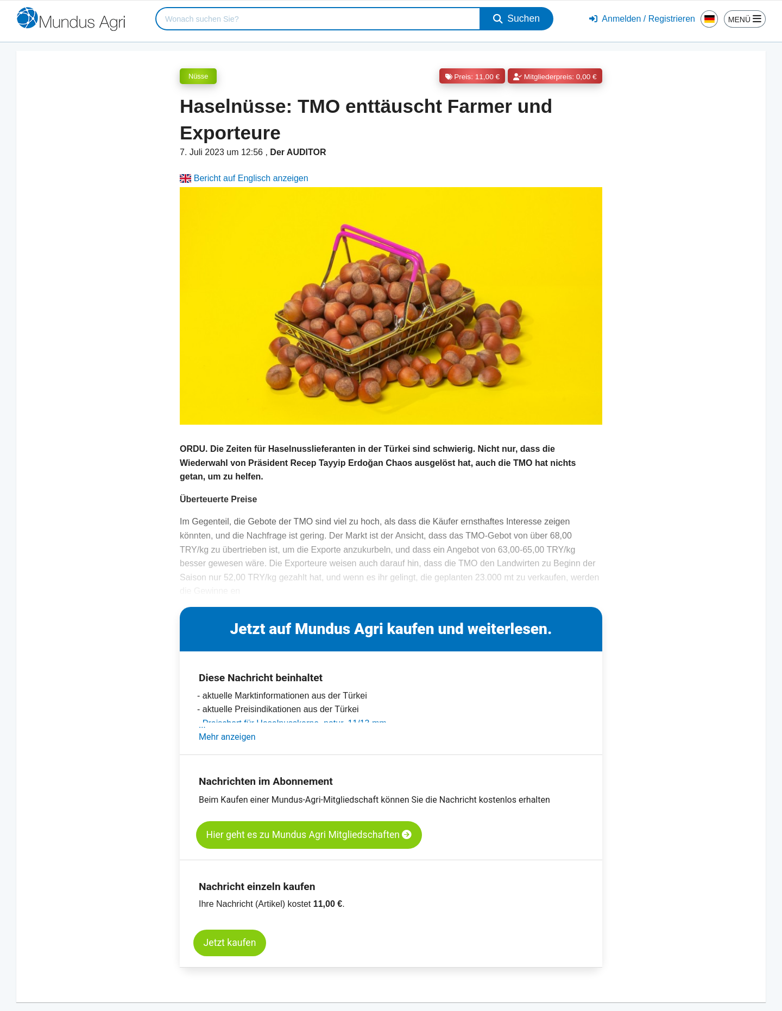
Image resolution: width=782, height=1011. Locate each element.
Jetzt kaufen (230, 942)
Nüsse (198, 76)
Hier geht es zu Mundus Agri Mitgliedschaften (309, 834)
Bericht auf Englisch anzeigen (244, 178)
